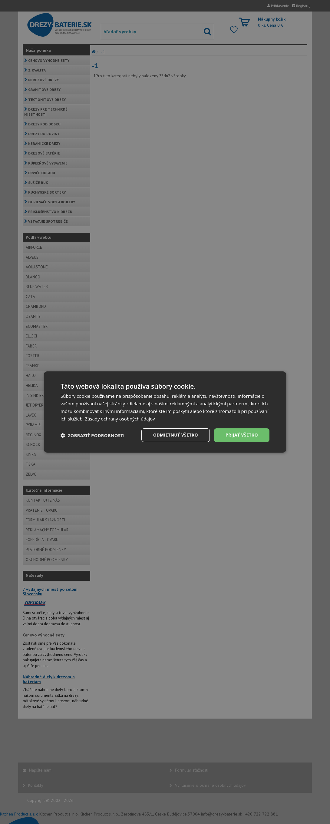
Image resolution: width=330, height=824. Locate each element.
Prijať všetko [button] (242, 435)
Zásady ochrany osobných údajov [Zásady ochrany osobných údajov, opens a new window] (120, 419)
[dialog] (165, 412)
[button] (93, 435)
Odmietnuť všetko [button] (175, 435)
